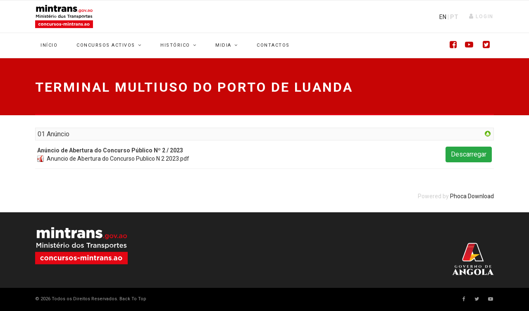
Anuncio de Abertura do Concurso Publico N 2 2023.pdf (118, 158)
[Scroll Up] (132, 299)
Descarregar (468, 154)
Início (49, 45)
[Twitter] (483, 45)
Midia (223, 45)
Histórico (175, 45)
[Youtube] (467, 45)
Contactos (273, 45)
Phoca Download (472, 196)
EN (442, 17)
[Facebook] (450, 45)
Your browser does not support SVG (81, 246)
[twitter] (476, 299)
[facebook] (463, 299)
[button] (481, 16)
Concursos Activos (105, 45)
